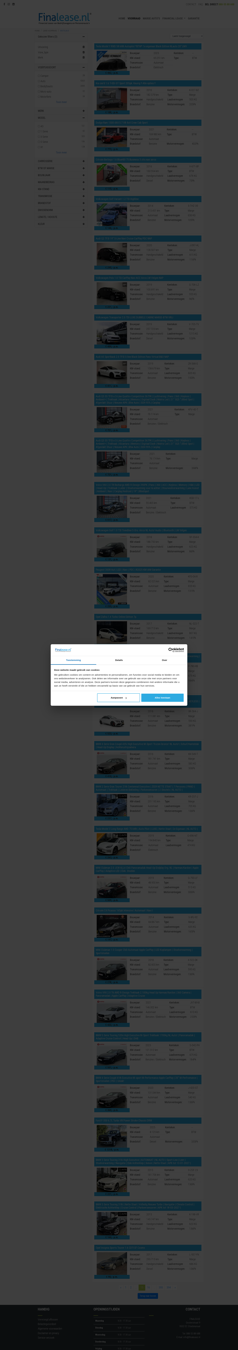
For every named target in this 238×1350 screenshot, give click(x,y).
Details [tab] (119, 660)
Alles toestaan (162, 697)
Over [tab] (164, 660)
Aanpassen (119, 697)
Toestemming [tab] (73, 660)
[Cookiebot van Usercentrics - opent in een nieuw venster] (170, 650)
